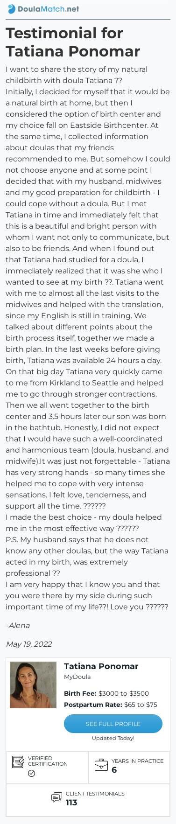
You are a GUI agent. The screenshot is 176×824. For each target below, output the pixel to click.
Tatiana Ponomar (101, 666)
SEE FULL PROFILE (113, 723)
